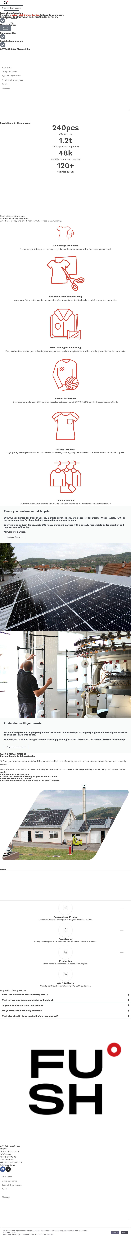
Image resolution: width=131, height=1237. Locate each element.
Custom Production (11, 8)
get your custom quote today (18, 211)
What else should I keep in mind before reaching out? (30, 1018)
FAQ (11, 23)
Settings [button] (115, 1232)
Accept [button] (124, 1232)
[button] (65, 997)
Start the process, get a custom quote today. (24, 897)
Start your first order (15, 540)
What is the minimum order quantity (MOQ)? (25, 997)
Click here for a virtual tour (14, 777)
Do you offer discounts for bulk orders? (22, 1008)
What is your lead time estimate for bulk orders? (27, 1002)
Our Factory (11, 18)
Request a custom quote (16, 750)
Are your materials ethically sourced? (22, 1013)
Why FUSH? (11, 13)
